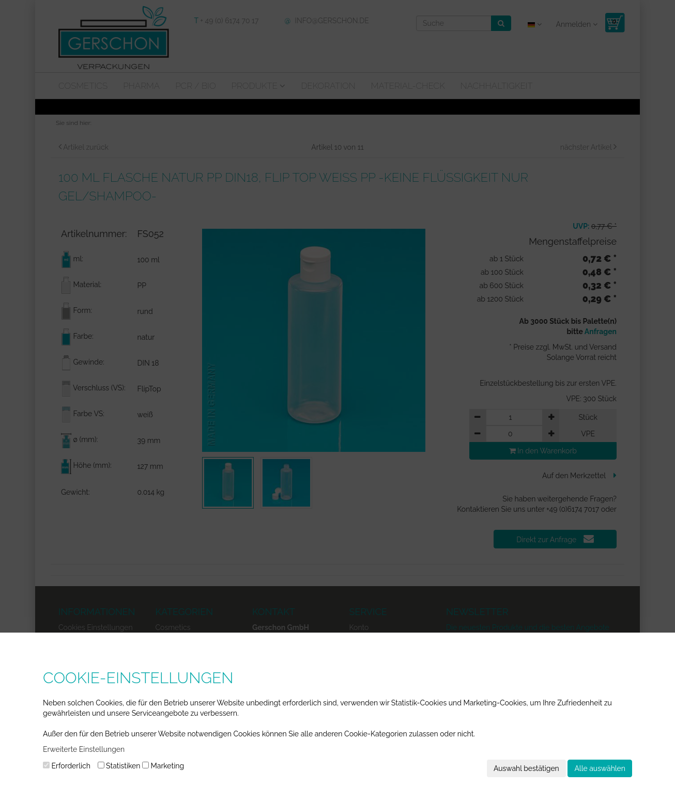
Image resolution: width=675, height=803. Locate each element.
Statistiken (119, 766)
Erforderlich (66, 766)
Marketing (163, 766)
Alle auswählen (599, 768)
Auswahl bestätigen (526, 768)
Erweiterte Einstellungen (84, 749)
